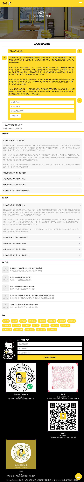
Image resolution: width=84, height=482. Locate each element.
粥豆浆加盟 (71, 321)
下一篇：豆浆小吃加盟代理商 (12, 128)
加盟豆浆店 (61, 321)
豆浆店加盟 (32, 321)
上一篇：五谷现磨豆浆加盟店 (12, 125)
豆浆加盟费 (55, 325)
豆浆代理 (6, 321)
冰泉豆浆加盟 (41, 329)
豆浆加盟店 (45, 325)
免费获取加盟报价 (50, 357)
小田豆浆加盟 (52, 329)
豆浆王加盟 (52, 321)
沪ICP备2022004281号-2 (57, 480)
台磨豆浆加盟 (7, 329)
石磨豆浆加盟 (18, 329)
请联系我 (15, 116)
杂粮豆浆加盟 (65, 325)
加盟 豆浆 (35, 325)
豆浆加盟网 (16, 325)
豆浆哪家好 (6, 325)
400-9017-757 (23, 340)
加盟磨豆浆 (42, 321)
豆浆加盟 (23, 321)
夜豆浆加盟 (26, 325)
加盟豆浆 (14, 321)
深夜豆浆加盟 (29, 329)
